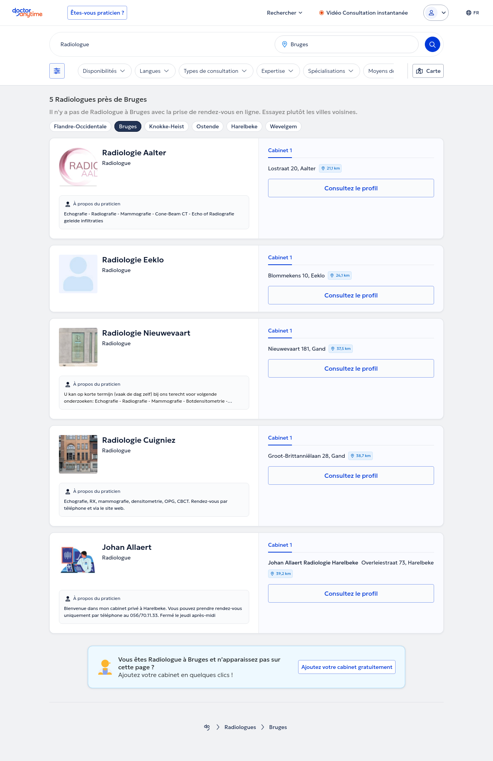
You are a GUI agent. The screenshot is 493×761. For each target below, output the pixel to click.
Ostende (207, 126)
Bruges (128, 126)
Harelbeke (244, 126)
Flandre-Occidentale (80, 126)
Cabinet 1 (280, 150)
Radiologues (240, 727)
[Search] (432, 44)
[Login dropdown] (436, 13)
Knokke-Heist (166, 126)
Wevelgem (283, 126)
